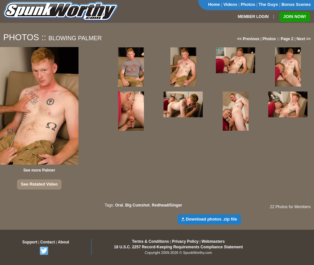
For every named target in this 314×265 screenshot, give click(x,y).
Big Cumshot (137, 205)
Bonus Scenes (296, 4)
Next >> (304, 39)
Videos (230, 4)
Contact (47, 242)
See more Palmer (39, 170)
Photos (248, 4)
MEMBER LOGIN (253, 16)
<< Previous (248, 39)
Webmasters (213, 241)
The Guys (268, 4)
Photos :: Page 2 (278, 39)
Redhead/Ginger (167, 205)
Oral (119, 205)
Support (29, 242)
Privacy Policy (185, 241)
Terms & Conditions (150, 241)
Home (214, 4)
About (63, 242)
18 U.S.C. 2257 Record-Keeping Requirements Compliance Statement (178, 247)
